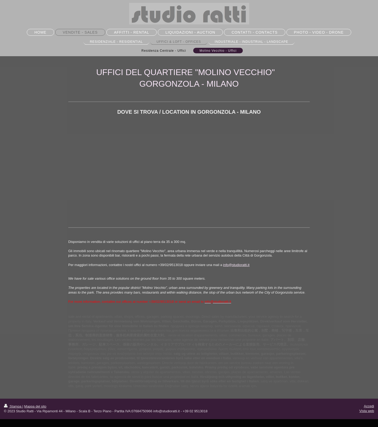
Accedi (369, 406)
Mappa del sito (35, 406)
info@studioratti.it (236, 265)
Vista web (366, 411)
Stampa (13, 406)
